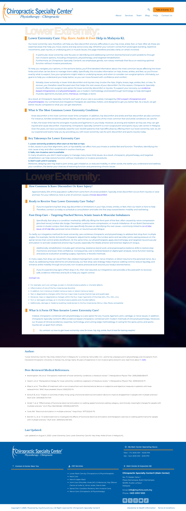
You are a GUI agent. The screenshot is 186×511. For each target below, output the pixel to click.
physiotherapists (68, 91)
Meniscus (102, 482)
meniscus (73, 94)
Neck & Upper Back (78, 479)
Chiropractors (92, 473)
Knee (89, 482)
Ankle (93, 485)
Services (129, 15)
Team (139, 15)
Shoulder (83, 482)
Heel (103, 485)
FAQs (155, 15)
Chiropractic (85, 491)
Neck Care (74, 476)
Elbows (114, 482)
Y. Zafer (143, 360)
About (118, 15)
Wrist (87, 485)
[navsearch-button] (150, 9)
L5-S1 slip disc (48, 229)
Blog (147, 15)
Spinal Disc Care (76, 488)
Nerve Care (74, 491)
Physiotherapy (98, 491)
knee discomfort (99, 195)
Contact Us (167, 15)
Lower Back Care (77, 473)
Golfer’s (80, 485)
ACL (94, 482)
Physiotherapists (107, 473)
